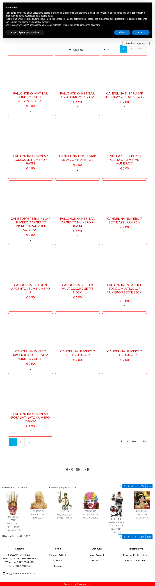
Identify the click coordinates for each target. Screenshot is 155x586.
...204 (141, 486)
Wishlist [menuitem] (96, 560)
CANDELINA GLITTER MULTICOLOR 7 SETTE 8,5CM (77, 288)
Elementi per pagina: (60, 487)
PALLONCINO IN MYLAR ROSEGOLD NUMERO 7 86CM (30, 159)
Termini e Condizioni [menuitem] (135, 560)
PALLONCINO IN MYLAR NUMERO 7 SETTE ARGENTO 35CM (30, 97)
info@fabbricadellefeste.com (21, 573)
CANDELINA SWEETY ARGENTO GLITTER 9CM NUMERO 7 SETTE (30, 355)
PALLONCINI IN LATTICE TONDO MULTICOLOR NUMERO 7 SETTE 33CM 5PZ (124, 290)
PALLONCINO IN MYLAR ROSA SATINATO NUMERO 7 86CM (30, 417)
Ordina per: (8, 487)
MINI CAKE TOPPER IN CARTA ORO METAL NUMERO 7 (124, 159)
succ (140, 48)
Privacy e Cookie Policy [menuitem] (135, 555)
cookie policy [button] (47, 16)
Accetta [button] (141, 32)
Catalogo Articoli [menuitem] (57, 555)
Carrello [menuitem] (57, 560)
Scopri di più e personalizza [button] (24, 32)
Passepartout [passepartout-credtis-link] (84, 584)
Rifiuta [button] (122, 32)
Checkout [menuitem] (57, 565)
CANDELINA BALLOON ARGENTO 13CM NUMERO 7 (30, 288)
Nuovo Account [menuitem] (96, 555)
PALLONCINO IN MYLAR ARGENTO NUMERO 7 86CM (77, 222)
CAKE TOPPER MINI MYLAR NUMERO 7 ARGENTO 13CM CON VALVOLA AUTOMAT (30, 224)
